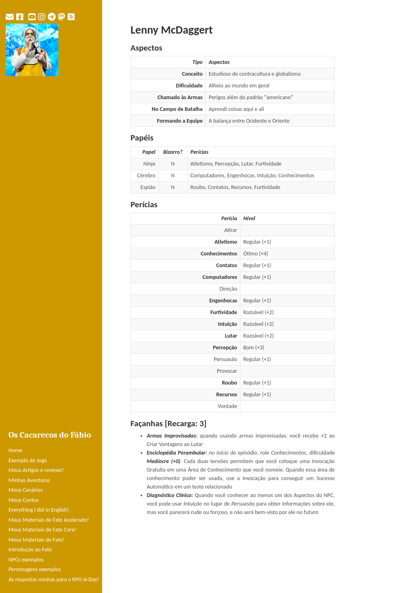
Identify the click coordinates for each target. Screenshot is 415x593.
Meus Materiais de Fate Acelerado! (49, 519)
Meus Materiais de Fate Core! (43, 529)
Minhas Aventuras (29, 480)
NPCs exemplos (26, 559)
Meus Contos (24, 500)
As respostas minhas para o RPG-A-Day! (54, 579)
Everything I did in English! (39, 509)
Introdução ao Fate (30, 549)
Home (15, 450)
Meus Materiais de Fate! (36, 539)
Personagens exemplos (35, 569)
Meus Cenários (26, 490)
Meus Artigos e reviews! (36, 470)
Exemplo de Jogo (28, 460)
